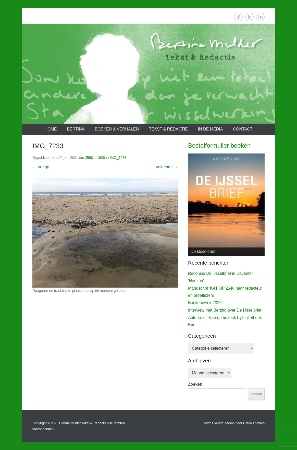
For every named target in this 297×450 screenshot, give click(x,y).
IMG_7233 (118, 158)
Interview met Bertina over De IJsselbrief (224, 310)
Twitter (249, 17)
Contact (242, 129)
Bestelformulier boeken (219, 145)
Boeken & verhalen (117, 129)
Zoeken (195, 384)
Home (50, 129)
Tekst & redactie (168, 129)
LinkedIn (260, 17)
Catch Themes (254, 423)
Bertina (75, 129)
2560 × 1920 (95, 158)
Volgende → (167, 167)
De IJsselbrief (203, 251)
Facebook (238, 17)
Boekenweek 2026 (205, 303)
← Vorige (40, 167)
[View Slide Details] (226, 204)
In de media (210, 129)
